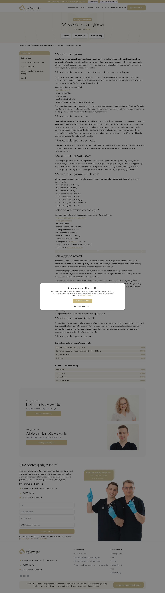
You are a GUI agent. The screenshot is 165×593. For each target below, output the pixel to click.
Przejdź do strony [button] (82, 301)
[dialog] (82, 296)
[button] (82, 306)
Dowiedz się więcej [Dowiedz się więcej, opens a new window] (87, 296)
